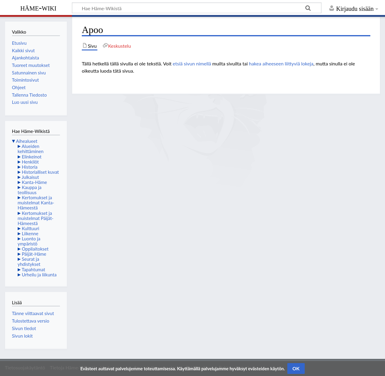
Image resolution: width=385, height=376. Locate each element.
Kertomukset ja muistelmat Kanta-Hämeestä (36, 202)
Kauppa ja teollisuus (30, 190)
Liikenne (30, 233)
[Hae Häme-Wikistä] (196, 8)
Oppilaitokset (35, 248)
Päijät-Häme (34, 254)
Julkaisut (30, 177)
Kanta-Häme (34, 182)
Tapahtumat (33, 269)
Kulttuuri (30, 228)
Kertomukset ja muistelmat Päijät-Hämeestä (36, 218)
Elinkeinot (32, 156)
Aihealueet (26, 141)
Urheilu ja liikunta (39, 274)
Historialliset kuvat (40, 172)
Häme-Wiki (38, 7)
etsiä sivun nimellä (192, 63)
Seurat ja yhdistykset (29, 261)
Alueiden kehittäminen (30, 148)
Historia (29, 167)
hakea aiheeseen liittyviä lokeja (281, 63)
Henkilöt (30, 161)
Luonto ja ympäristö (29, 241)
